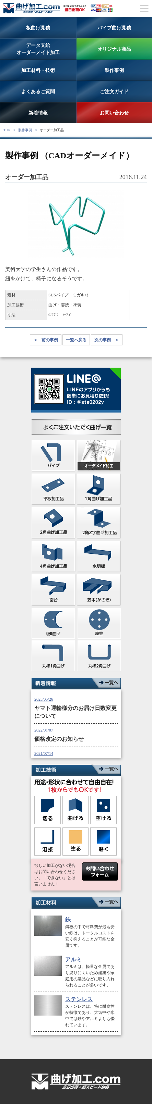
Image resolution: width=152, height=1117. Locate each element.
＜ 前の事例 (45, 339)
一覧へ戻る (76, 339)
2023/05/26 (43, 699)
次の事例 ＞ (106, 339)
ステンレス (79, 999)
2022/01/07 (43, 730)
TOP (6, 130)
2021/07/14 (43, 753)
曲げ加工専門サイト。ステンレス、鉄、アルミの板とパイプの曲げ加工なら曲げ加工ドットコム (32, 8)
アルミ (73, 959)
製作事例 (25, 130)
